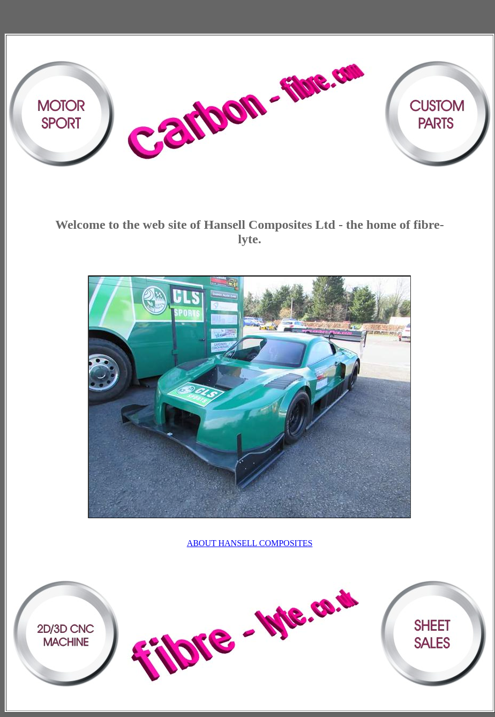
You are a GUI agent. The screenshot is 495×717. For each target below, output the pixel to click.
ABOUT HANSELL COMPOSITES (250, 543)
